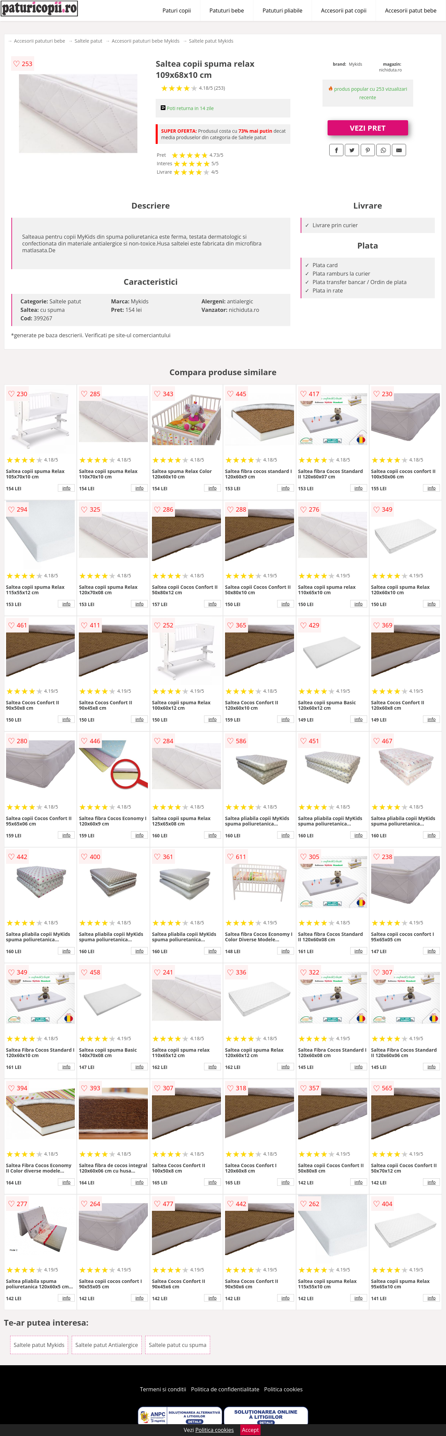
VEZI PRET (368, 128)
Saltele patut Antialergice (106, 1345)
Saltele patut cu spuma (177, 1345)
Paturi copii (176, 10)
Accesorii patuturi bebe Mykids (145, 41)
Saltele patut (88, 41)
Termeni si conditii (163, 1389)
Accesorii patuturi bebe (39, 41)
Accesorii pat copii (343, 10)
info (66, 488)
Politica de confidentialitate (225, 1389)
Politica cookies (283, 1389)
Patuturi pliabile (283, 10)
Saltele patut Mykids (211, 41)
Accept (250, 1430)
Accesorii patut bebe (411, 10)
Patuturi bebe (226, 10)
